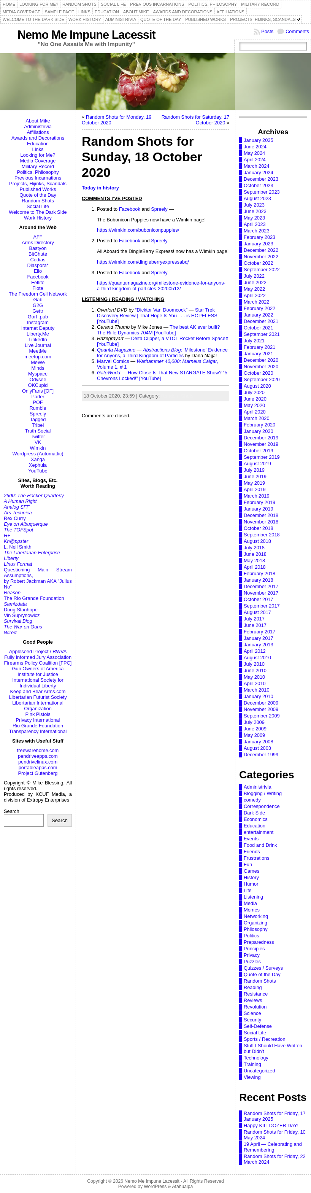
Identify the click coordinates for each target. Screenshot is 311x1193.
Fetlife (37, 282)
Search (11, 811)
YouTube (37, 471)
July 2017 (254, 619)
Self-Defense (258, 1026)
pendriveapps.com (38, 756)
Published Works (38, 189)
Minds (37, 368)
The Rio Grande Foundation (34, 598)
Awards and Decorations (37, 138)
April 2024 (255, 159)
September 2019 (262, 457)
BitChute (38, 254)
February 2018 (259, 573)
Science (252, 1013)
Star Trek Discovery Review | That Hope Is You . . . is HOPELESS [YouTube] (157, 315)
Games (251, 871)
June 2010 (255, 670)
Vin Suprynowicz (22, 615)
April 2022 (255, 295)
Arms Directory (38, 242)
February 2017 (259, 632)
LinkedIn (38, 339)
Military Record (38, 166)
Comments (297, 31)
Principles (254, 948)
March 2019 (257, 496)
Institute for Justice (37, 674)
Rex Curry (15, 518)
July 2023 (254, 205)
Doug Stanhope (21, 609)
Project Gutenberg (38, 773)
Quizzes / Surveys (263, 968)
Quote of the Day (37, 195)
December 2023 (261, 179)
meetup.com (37, 356)
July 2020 (254, 392)
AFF (37, 237)
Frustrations (257, 858)
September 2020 (262, 379)
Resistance (256, 994)
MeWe (38, 362)
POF (38, 402)
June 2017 (255, 625)
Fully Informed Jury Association (37, 657)
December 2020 (261, 360)
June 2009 (255, 729)
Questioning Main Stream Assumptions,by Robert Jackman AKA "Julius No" (38, 578)
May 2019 (254, 483)
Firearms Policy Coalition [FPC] (38, 663)
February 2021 (259, 347)
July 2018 (254, 547)
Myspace (38, 374)
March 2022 (257, 302)
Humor (251, 884)
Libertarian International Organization (37, 705)
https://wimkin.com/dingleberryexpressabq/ (143, 262)
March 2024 (257, 166)
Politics (251, 935)
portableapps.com (38, 767)
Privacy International (38, 720)
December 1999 (261, 754)
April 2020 (255, 412)
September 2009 (262, 716)
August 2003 (257, 748)
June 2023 (255, 211)
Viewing (252, 1077)
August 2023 (257, 198)
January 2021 (258, 353)
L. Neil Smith (18, 547)
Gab (37, 299)
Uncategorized (259, 1071)
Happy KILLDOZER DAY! (271, 1125)
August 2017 (257, 612)
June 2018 (255, 554)
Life (248, 890)
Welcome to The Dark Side (38, 212)
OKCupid (38, 385)
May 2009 (254, 735)
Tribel (38, 425)
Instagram (38, 322)
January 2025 (258, 140)
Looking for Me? (38, 155)
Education (38, 143)
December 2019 (261, 438)
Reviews (253, 1000)
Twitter (38, 436)
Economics (256, 819)
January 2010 (258, 696)
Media (250, 903)
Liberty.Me (38, 334)
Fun (248, 864)
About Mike (37, 121)
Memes (252, 910)
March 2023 (257, 231)
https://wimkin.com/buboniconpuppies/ (138, 230)
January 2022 (258, 315)
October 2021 (258, 328)
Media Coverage (38, 161)
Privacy (252, 955)
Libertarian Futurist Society (38, 697)
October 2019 (258, 450)
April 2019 (255, 489)
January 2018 (258, 580)
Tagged (38, 419)
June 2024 (255, 147)
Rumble (37, 408)
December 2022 (261, 250)
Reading (253, 987)
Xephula (38, 465)
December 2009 (261, 703)
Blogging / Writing (263, 793)
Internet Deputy (38, 328)
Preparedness (259, 942)
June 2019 (255, 476)
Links (38, 149)
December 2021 (261, 321)
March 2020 (257, 418)
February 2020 (259, 425)
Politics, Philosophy (38, 172)
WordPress (155, 1186)
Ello (38, 271)
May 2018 (254, 560)
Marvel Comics (113, 361)
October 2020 (258, 373)
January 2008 (258, 741)
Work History (38, 218)
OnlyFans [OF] (38, 391)
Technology (256, 1058)
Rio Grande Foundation (38, 726)
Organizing (255, 923)
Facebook (37, 277)
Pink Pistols (37, 714)
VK (38, 442)
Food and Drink (260, 845)
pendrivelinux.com (37, 762)
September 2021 (262, 334)
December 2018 (261, 515)
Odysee (37, 379)
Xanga (38, 459)
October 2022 (258, 263)
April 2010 (255, 683)
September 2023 (262, 192)
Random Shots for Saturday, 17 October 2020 (195, 120)
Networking (256, 916)
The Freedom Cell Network (38, 294)
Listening (253, 897)
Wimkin (38, 448)
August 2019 (257, 463)
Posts (267, 31)
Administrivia (38, 126)
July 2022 (254, 276)
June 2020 (255, 399)
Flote (37, 288)
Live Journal (38, 345)
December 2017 (261, 586)
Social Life (38, 206)
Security (252, 1020)
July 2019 (254, 470)
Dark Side (254, 813)
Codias (38, 259)
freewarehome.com (38, 750)
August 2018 (257, 541)
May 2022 (254, 289)
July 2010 (254, 664)
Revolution (255, 1007)
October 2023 (258, 185)
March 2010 (257, 690)
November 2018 (261, 522)
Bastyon (37, 248)
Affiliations (38, 132)
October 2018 (258, 528)
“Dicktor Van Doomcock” (161, 310)
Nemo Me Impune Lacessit (86, 34)
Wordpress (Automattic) (37, 454)
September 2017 (262, 606)
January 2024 (258, 172)
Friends (252, 851)
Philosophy (256, 929)
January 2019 (258, 509)
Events (251, 838)
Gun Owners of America (38, 668)
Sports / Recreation (265, 1039)
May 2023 (254, 218)
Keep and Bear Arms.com (38, 691)
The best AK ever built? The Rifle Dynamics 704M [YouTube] (158, 330)
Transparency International (38, 731)
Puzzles (252, 961)
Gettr (37, 311)
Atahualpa (182, 1186)
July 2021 (254, 341)
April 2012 (255, 651)
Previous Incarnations (37, 178)
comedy (252, 800)
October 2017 (258, 599)
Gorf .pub (38, 317)
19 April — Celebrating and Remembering (273, 1147)
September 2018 (262, 535)
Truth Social (38, 431)
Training (252, 1064)
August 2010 (257, 657)
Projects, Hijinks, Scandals (38, 183)
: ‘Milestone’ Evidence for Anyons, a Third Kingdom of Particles (162, 352)
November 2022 (261, 256)
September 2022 (262, 269)
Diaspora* (37, 265)
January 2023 (258, 244)
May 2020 (254, 405)
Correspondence (262, 806)
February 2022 (259, 308)
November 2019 (261, 444)
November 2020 (261, 366)
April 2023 (255, 224)
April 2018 (255, 567)
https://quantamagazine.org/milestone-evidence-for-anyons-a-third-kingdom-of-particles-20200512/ (161, 285)
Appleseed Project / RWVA (38, 651)
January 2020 (258, 431)
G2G (38, 305)
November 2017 (261, 593)
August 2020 (257, 386)
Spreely (38, 414)
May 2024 (254, 153)
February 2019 (259, 502)
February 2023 (259, 237)
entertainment (258, 832)
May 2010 (254, 677)
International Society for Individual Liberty (37, 683)
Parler (37, 396)
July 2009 (254, 722)
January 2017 (258, 638)
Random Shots (38, 201)
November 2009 (261, 709)
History (251, 877)
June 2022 (255, 282)
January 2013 (258, 644)
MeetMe (37, 351)
